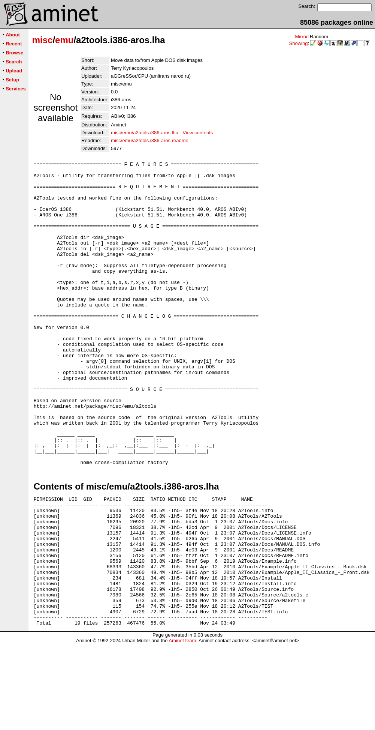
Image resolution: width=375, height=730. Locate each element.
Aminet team (182, 727)
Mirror (301, 36)
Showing (298, 43)
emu (64, 40)
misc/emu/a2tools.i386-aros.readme (149, 140)
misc (42, 40)
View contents (198, 132)
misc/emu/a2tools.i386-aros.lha (144, 132)
